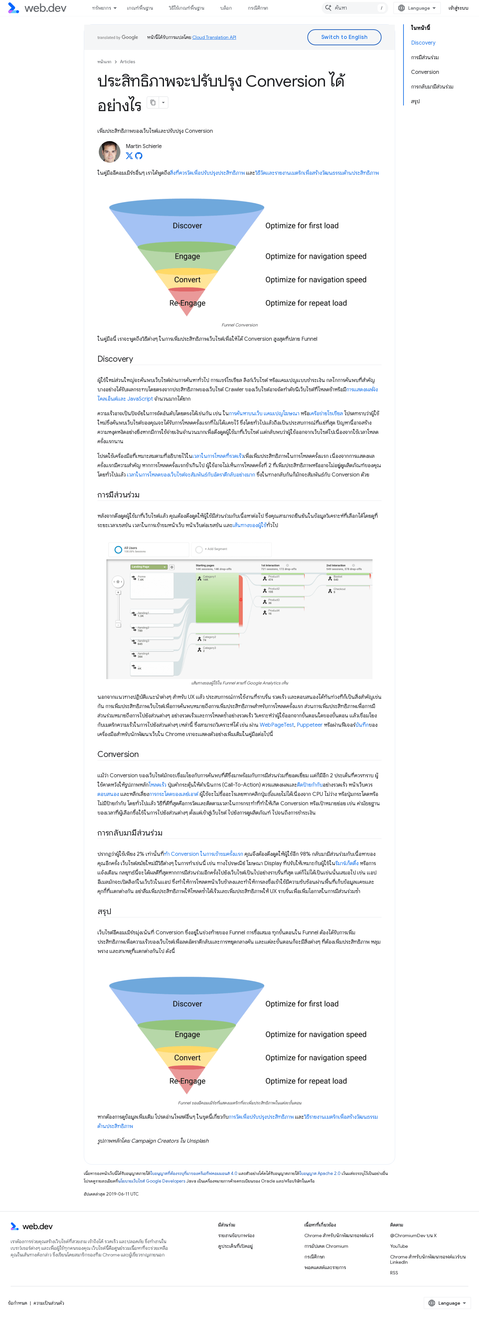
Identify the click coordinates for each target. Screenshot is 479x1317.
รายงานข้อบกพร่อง (236, 1235)
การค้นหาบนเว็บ (245, 413)
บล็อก (226, 8)
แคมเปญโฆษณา (281, 413)
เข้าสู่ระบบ (458, 8)
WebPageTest (277, 725)
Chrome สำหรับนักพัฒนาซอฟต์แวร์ (339, 1235)
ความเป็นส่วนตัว (49, 1303)
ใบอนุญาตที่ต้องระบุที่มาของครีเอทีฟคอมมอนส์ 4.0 (194, 1173)
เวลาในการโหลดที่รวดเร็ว (217, 456)
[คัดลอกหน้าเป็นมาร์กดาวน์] (153, 102)
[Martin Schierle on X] (129, 157)
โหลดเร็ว (157, 785)
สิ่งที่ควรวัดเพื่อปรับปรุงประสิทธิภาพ (207, 173)
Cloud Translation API (214, 37)
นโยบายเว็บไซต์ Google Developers (151, 1181)
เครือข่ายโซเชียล (326, 413)
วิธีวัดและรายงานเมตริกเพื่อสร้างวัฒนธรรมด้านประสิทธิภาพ (317, 173)
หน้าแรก (104, 62)
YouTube (399, 1246)
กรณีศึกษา (258, 8)
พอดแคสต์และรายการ (325, 1267)
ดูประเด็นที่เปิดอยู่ (235, 1246)
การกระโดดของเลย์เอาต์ (173, 794)
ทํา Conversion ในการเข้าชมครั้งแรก (203, 854)
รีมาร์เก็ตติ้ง (347, 863)
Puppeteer (310, 725)
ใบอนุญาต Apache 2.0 (320, 1173)
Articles (127, 62)
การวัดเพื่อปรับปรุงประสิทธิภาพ (261, 1117)
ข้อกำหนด (17, 1303)
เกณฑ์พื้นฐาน (140, 8)
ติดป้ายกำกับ (310, 785)
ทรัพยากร (101, 8)
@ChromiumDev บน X (413, 1235)
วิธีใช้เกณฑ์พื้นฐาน (186, 8)
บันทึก (362, 725)
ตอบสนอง (108, 794)
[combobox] (355, 8)
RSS (394, 1273)
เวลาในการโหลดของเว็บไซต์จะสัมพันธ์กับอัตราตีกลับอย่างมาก (191, 474)
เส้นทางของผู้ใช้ (249, 525)
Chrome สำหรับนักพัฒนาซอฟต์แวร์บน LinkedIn (428, 1259)
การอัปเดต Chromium (326, 1246)
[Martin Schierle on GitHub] (138, 157)
